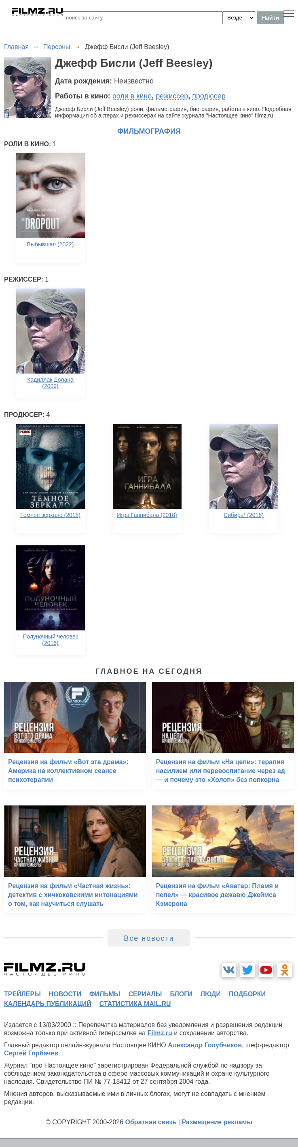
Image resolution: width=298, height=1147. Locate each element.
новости (65, 994)
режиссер (172, 96)
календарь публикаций (47, 1003)
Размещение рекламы (217, 1122)
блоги (181, 994)
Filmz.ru (160, 1033)
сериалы (145, 994)
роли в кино (132, 96)
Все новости (149, 938)
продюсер (208, 96)
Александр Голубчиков (205, 1045)
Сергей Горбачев (31, 1053)
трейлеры (22, 994)
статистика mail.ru (135, 1003)
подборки (247, 994)
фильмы (104, 994)
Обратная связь (151, 1122)
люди (211, 994)
